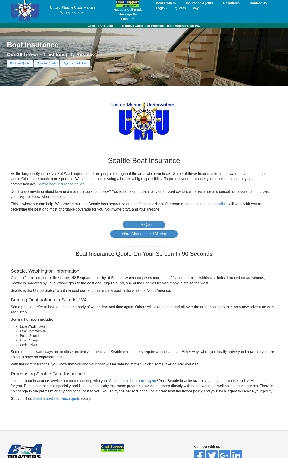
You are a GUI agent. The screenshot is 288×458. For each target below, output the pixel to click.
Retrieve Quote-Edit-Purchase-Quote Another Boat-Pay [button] (161, 25)
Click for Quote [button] (20, 63)
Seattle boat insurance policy (60, 184)
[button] (144, 224)
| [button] (102, 25)
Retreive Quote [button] (46, 63)
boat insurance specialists (206, 204)
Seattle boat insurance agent (132, 381)
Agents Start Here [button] (75, 63)
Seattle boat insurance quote (56, 399)
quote (270, 381)
